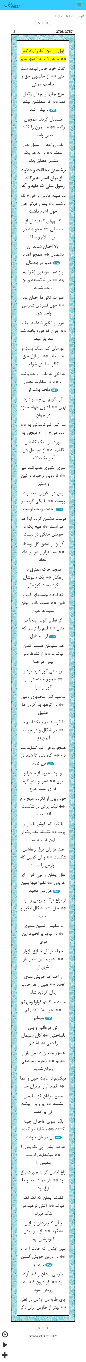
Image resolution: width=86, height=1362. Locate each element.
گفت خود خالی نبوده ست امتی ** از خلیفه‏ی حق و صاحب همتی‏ (43, 76)
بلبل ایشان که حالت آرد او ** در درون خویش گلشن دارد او (43, 1256)
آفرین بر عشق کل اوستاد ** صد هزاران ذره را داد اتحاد (43, 552)
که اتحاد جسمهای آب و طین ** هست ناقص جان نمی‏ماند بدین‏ (43, 603)
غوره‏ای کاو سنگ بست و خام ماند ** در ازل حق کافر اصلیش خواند (43, 356)
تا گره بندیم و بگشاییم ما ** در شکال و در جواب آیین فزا (43, 730)
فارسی (80, 16)
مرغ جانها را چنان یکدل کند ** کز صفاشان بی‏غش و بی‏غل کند (43, 102)
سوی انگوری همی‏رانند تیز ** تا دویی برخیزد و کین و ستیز (43, 476)
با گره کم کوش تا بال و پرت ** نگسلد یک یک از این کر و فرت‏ (43, 832)
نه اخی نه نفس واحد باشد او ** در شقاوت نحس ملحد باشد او (43, 382)
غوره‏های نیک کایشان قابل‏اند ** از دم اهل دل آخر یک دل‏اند (43, 450)
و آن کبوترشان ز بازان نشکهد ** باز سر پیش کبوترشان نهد (43, 1231)
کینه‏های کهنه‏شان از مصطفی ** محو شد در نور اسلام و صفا (43, 229)
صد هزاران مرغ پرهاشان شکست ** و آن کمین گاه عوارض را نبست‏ (43, 857)
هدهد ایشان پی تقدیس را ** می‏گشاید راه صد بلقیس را (43, 1155)
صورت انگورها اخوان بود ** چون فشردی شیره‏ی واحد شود (43, 305)
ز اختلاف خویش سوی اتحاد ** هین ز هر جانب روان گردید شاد (43, 984)
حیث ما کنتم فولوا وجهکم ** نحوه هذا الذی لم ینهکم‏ (43, 1010)
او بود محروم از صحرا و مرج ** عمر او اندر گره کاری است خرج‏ (43, 781)
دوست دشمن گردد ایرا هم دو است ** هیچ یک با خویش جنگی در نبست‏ (43, 526)
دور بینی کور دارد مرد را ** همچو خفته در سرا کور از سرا (43, 679)
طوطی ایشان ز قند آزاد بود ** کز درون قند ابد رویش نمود (43, 1282)
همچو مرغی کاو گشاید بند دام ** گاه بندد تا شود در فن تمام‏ (43, 755)
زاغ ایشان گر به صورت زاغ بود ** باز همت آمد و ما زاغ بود (43, 1180)
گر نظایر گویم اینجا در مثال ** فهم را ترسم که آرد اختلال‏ (43, 628)
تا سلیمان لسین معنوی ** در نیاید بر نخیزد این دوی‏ (43, 934)
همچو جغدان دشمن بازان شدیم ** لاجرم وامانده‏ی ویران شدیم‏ (43, 1061)
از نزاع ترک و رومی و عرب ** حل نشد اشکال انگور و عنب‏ (43, 908)
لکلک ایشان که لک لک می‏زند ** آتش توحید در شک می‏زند (43, 1206)
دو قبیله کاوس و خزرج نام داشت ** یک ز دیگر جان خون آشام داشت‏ (43, 203)
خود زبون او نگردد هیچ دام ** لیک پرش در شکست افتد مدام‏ (43, 806)
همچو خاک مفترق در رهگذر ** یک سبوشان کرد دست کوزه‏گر (43, 577)
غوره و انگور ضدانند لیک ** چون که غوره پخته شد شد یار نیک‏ (43, 331)
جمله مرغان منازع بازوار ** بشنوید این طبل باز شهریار (43, 959)
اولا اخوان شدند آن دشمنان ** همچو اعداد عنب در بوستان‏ (43, 254)
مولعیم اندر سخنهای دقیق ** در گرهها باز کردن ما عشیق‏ (43, 705)
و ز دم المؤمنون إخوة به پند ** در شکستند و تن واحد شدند (43, 280)
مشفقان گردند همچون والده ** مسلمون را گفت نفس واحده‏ (43, 127)
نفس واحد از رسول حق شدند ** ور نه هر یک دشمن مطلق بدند (43, 153)
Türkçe (69, 16)
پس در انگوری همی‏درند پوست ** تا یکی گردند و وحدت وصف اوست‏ (43, 501)
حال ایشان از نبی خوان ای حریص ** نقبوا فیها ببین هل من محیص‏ (43, 883)
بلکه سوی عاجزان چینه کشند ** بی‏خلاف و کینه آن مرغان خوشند (43, 1129)
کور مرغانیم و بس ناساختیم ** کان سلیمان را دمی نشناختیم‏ (43, 1035)
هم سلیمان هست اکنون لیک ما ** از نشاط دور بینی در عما (43, 654)
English (59, 16)
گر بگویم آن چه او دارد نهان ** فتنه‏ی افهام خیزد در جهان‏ (43, 407)
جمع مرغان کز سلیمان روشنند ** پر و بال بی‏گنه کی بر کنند (43, 1104)
